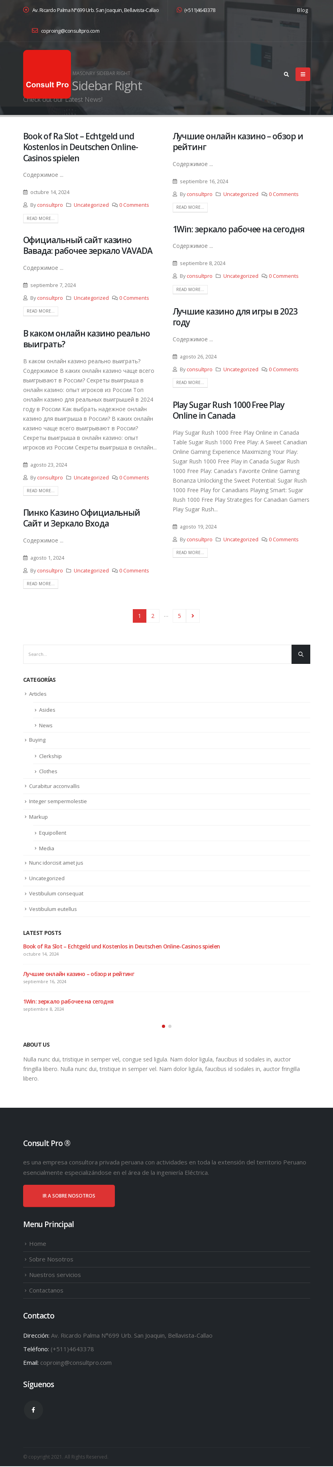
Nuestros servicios (55, 1275)
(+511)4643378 (196, 10)
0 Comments (134, 205)
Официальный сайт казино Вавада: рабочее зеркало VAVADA (88, 245)
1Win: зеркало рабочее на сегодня (238, 229)
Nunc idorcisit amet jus (56, 862)
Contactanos (46, 1291)
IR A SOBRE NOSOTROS (69, 1196)
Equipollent (52, 832)
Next (193, 616)
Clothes (48, 771)
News (46, 725)
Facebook (33, 1410)
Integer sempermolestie (58, 801)
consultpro (50, 205)
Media (46, 848)
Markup (38, 816)
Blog (302, 10)
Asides (47, 709)
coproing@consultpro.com (66, 31)
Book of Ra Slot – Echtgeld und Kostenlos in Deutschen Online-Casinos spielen (80, 147)
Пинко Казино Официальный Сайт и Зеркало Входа (81, 518)
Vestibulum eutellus (53, 909)
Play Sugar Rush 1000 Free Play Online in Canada (229, 410)
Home (37, 1244)
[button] (163, 1026)
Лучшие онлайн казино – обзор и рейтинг (238, 141)
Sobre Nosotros (51, 1259)
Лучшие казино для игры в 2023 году (235, 317)
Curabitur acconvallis (54, 786)
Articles (38, 693)
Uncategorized (91, 205)
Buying (37, 739)
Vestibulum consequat (56, 893)
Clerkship (50, 756)
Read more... (41, 218)
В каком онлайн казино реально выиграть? (86, 339)
